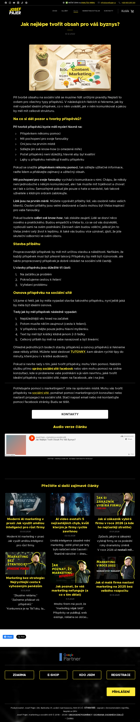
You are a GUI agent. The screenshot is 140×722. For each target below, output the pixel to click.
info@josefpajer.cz (108, 2)
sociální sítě (40, 393)
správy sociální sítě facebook (52, 368)
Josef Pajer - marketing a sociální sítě (57, 458)
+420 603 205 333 (128, 2)
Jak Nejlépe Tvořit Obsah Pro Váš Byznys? (81, 458)
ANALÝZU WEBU (88, 2)
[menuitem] (95, 11)
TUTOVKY (78, 352)
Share (8, 637)
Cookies (70, 718)
